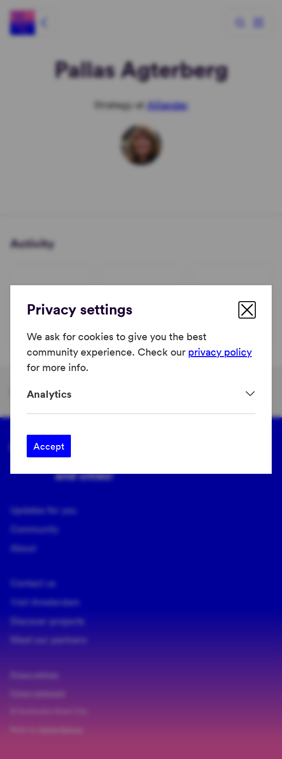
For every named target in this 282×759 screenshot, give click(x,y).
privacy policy (220, 351)
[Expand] (141, 394)
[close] (247, 310)
